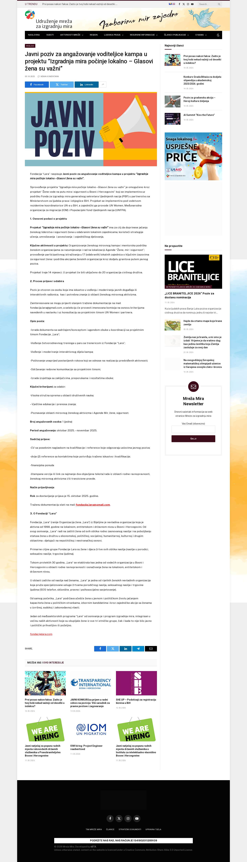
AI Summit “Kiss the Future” (199, 115)
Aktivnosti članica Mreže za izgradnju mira (188, 287)
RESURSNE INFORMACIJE (142, 35)
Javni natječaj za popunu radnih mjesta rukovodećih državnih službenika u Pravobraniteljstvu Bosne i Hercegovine (43, 750)
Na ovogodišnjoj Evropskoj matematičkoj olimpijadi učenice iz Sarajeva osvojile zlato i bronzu (203, 363)
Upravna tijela (153, 829)
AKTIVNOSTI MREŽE (70, 35)
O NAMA (199, 35)
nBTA (93, 846)
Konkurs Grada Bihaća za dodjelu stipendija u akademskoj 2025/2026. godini (202, 80)
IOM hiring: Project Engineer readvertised (86, 747)
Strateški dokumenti (130, 829)
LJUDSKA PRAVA (112, 35)
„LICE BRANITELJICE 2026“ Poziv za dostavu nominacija (189, 295)
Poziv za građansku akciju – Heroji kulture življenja (199, 99)
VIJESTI (50, 35)
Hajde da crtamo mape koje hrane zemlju (203, 323)
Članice (110, 829)
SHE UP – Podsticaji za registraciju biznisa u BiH (136, 701)
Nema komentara (48, 76)
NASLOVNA (34, 35)
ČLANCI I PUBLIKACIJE (175, 35)
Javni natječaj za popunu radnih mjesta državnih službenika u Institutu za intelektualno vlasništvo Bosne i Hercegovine (136, 750)
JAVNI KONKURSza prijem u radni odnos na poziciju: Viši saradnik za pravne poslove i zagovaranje (90, 703)
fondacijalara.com (41, 634)
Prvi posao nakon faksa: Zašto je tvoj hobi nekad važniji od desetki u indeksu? (80, 4)
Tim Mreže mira (94, 829)
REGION (94, 35)
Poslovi (30, 46)
